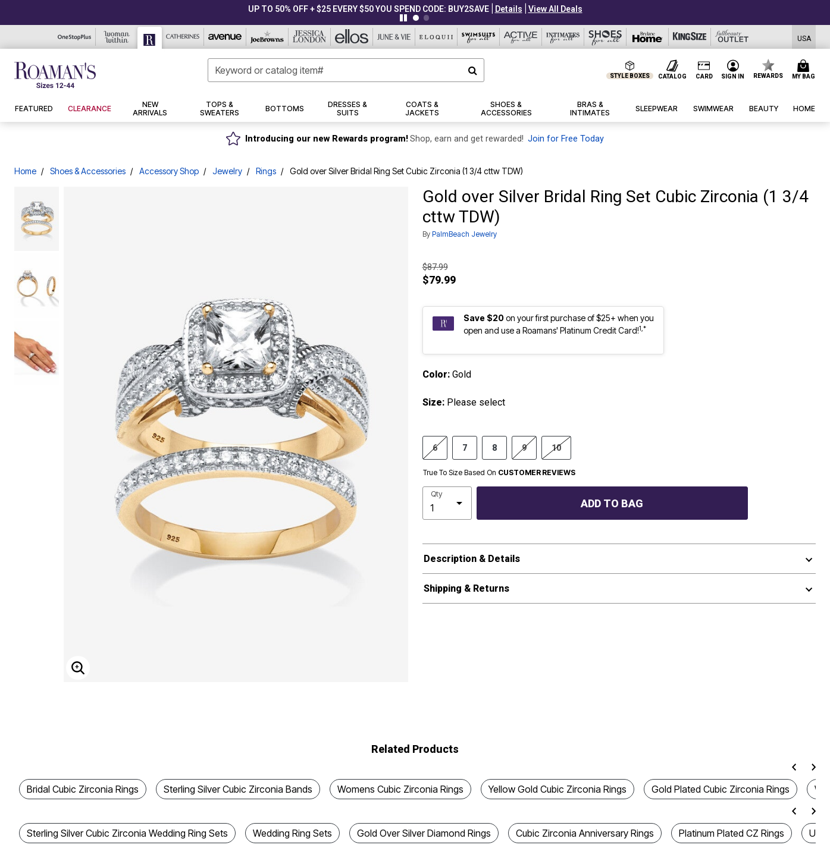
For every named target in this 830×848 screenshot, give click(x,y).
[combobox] (346, 70)
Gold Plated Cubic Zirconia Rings (721, 789)
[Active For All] (521, 37)
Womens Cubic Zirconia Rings (400, 789)
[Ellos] (352, 37)
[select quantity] (447, 503)
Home (25, 171)
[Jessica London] (310, 37)
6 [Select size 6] (435, 447)
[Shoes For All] (605, 37)
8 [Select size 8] (494, 447)
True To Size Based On (499, 473)
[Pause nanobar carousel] (403, 18)
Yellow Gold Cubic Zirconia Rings (557, 789)
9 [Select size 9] (524, 447)
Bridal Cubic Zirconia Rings (83, 789)
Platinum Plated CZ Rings (731, 833)
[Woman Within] (117, 37)
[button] (508, 9)
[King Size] (690, 37)
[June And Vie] (394, 37)
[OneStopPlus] (75, 37)
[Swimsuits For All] (479, 37)
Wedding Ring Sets (292, 833)
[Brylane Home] (648, 37)
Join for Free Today (566, 139)
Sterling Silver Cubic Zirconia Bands (238, 789)
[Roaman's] (150, 38)
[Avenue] (225, 37)
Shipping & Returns (466, 588)
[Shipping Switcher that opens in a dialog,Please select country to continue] (804, 37)
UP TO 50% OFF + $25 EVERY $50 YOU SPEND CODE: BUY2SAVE (368, 9)
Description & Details (472, 558)
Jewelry (227, 171)
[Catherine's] (183, 37)
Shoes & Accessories (88, 171)
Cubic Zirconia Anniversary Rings (585, 833)
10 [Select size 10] (556, 447)
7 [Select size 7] (464, 447)
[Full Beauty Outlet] (732, 37)
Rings (266, 171)
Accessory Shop (169, 171)
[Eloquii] (436, 37)
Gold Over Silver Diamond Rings (424, 833)
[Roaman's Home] (55, 75)
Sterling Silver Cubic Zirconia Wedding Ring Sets (127, 833)
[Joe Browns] (267, 37)
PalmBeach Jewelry (464, 234)
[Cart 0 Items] (805, 70)
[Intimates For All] (563, 37)
